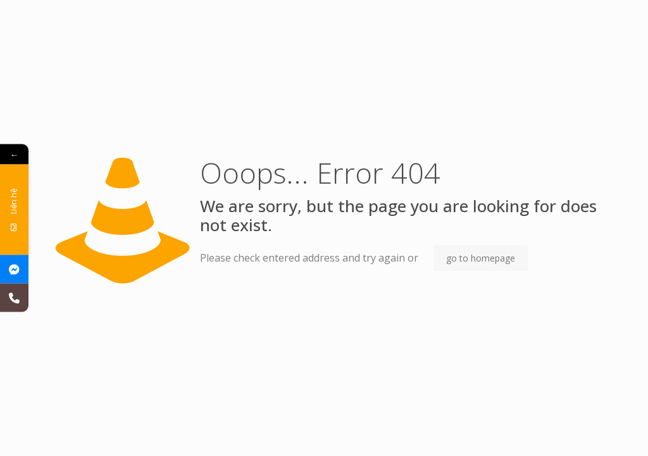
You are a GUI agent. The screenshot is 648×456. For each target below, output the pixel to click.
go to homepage (480, 258)
